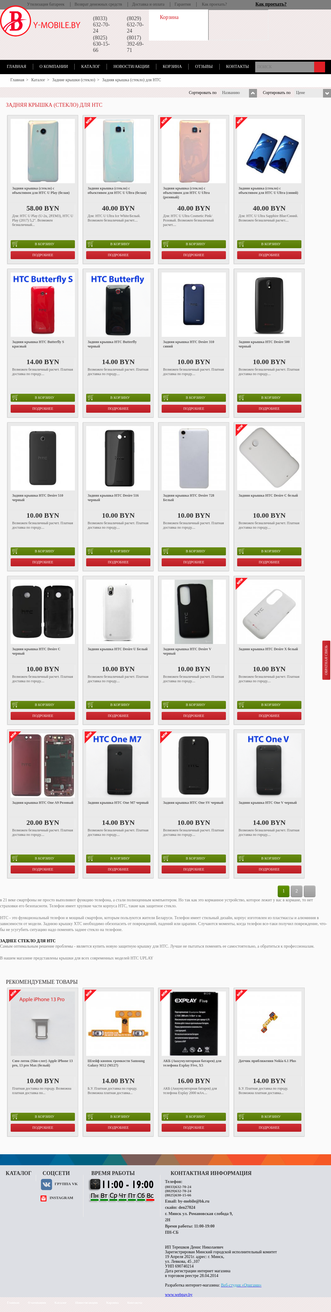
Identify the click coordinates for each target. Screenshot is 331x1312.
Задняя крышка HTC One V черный (268, 803)
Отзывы (204, 66)
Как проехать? (214, 4)
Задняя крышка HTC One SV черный (193, 803)
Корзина (172, 66)
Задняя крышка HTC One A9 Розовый (42, 803)
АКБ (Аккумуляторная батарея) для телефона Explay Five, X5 (192, 1063)
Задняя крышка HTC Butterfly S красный (38, 344)
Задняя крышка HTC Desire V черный (187, 651)
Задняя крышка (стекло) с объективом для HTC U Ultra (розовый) (186, 192)
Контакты (237, 66)
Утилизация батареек (45, 4)
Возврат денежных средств (98, 4)
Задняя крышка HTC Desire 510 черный (37, 497)
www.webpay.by (178, 1294)
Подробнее (42, 255)
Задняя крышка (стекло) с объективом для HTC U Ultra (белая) (117, 190)
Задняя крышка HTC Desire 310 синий (188, 344)
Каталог (90, 66)
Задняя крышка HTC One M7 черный (118, 803)
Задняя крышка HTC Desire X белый (268, 649)
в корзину (33, 244)
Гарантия (182, 4)
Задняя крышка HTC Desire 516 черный (113, 497)
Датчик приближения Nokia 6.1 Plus (267, 1061)
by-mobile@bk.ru (193, 1201)
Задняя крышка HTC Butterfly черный (112, 344)
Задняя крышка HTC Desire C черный (36, 651)
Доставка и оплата (148, 4)
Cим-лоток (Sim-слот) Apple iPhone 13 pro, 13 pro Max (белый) (42, 1063)
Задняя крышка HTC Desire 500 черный (264, 344)
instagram (61, 1197)
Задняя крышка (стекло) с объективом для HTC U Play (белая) (41, 190)
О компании (54, 66)
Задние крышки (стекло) (73, 80)
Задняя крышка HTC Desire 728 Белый (188, 497)
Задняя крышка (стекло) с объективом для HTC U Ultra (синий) (268, 190)
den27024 (187, 1207)
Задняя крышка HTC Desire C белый (268, 495)
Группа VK (66, 1184)
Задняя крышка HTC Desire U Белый (118, 649)
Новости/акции (131, 66)
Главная (16, 66)
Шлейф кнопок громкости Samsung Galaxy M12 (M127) (116, 1063)
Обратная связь (326, 660)
